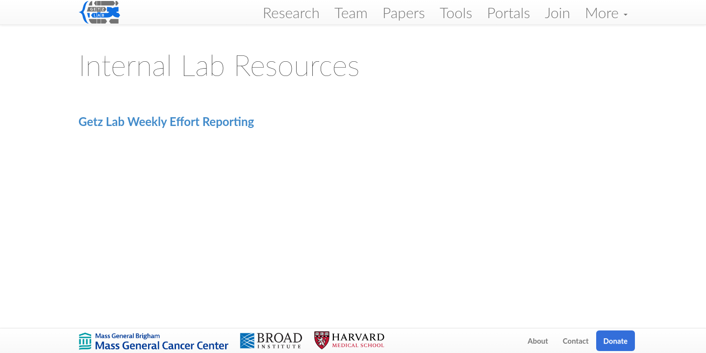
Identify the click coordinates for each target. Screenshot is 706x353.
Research (291, 12)
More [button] (606, 12)
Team (351, 12)
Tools (456, 12)
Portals (508, 12)
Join (557, 12)
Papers (403, 12)
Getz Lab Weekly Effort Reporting (166, 121)
